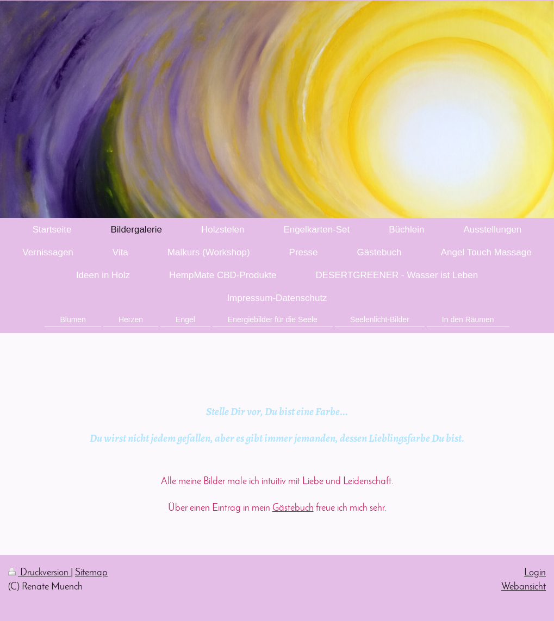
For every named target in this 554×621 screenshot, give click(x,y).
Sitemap (91, 573)
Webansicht (523, 587)
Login (535, 573)
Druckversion (39, 573)
